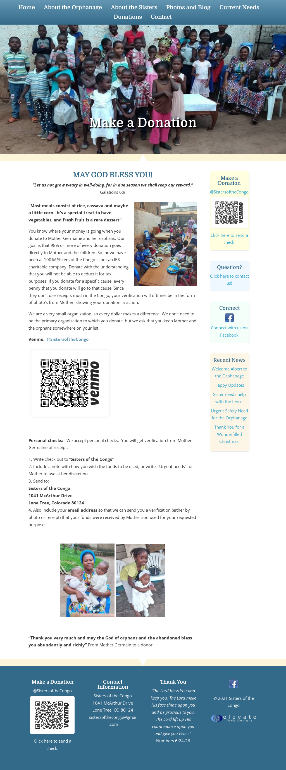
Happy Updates (229, 385)
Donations (128, 17)
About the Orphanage (73, 8)
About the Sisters (134, 8)
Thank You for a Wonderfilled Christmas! (229, 434)
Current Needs (239, 8)
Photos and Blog (188, 8)
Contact (161, 17)
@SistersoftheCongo (68, 339)
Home (26, 8)
